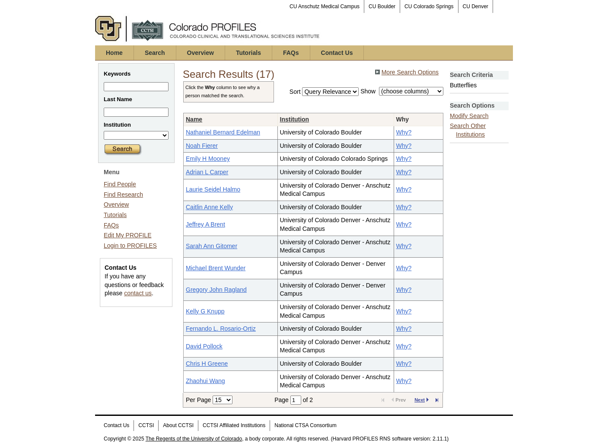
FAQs (291, 52)
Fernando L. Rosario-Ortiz (221, 328)
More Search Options (410, 72)
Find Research (123, 194)
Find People (120, 184)
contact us (138, 293)
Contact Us (337, 52)
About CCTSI (178, 425)
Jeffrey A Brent (205, 224)
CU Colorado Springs (428, 6)
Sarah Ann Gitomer (211, 246)
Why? (404, 132)
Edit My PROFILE (127, 235)
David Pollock (204, 346)
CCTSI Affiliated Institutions (234, 425)
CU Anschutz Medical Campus (325, 6)
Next (421, 399)
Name (194, 119)
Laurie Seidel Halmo (213, 189)
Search (155, 52)
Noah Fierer (202, 145)
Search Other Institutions (468, 130)
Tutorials (248, 52)
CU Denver (475, 6)
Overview (200, 52)
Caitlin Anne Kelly (209, 207)
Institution (294, 119)
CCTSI (146, 425)
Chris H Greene (207, 363)
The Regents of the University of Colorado (194, 439)
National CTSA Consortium (305, 425)
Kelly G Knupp (205, 311)
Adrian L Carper (207, 172)
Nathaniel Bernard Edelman (223, 132)
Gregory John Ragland (216, 289)
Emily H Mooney (208, 158)
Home (114, 52)
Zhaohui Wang (205, 380)
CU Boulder (382, 6)
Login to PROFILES (130, 245)
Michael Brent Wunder (215, 268)
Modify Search (469, 115)
